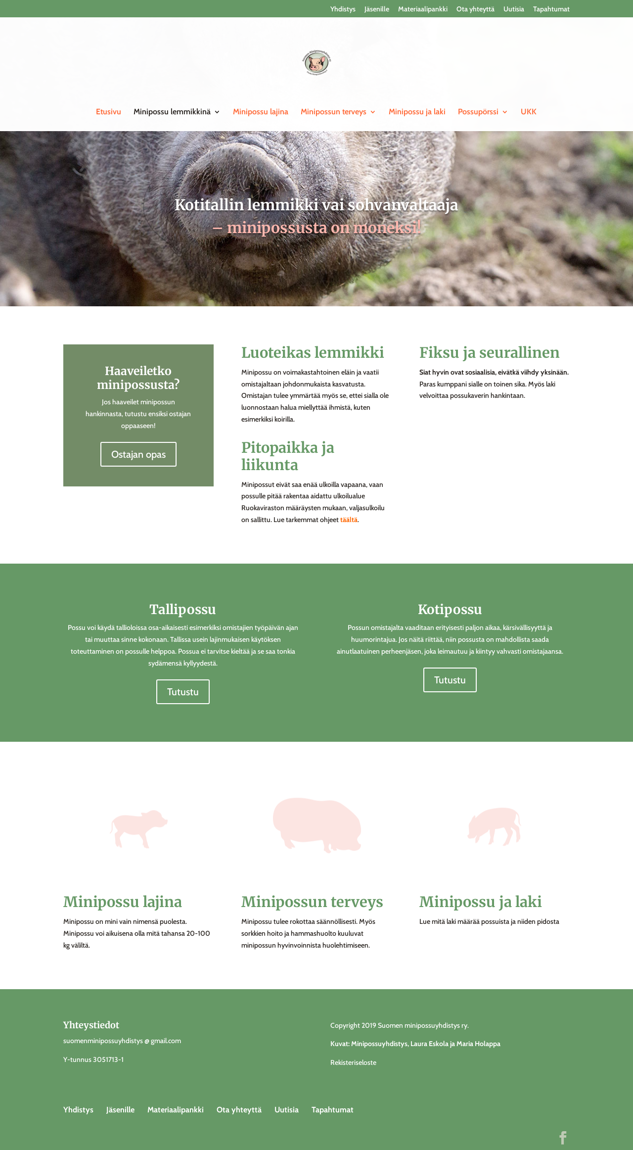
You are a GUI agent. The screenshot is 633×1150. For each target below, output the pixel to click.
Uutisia (513, 9)
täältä (349, 519)
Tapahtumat (551, 9)
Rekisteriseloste (353, 1062)
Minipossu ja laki (417, 112)
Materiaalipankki (423, 9)
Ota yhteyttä (475, 9)
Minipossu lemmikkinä (172, 112)
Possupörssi (478, 112)
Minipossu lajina (260, 112)
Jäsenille (376, 9)
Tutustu (183, 692)
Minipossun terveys (333, 112)
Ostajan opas (138, 454)
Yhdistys (343, 9)
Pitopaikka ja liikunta (287, 456)
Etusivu (108, 112)
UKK (529, 112)
